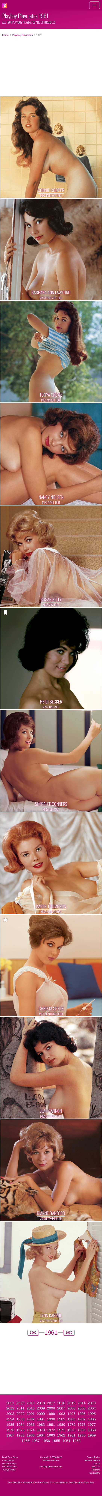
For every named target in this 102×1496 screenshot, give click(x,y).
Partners (96, 1470)
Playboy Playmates (22, 35)
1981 (51, 1425)
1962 (61, 1435)
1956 (46, 1441)
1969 (81, 1430)
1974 (31, 1430)
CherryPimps (8, 1460)
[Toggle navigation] (94, 5)
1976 (10, 1430)
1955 (56, 1441)
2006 (71, 1408)
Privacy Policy (93, 1457)
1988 (71, 1419)
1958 (26, 1441)
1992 (31, 1419)
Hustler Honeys (9, 1463)
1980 (61, 1425)
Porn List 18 (55, 1482)
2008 (51, 1408)
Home (5, 35)
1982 (41, 1425)
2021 (10, 1403)
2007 (61, 1408)
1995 (92, 1414)
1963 (51, 1435)
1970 (71, 1430)
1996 (81, 1414)
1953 (76, 1441)
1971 (61, 1430)
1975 (20, 1430)
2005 (81, 1408)
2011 (20, 1408)
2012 (10, 1408)
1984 (20, 1425)
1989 (61, 1419)
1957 (36, 1441)
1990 (51, 1419)
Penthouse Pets (9, 1466)
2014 (81, 1403)
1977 (92, 1425)
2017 (51, 1403)
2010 (31, 1408)
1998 (61, 1414)
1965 (31, 1435)
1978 (81, 1425)
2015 (71, 1403)
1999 (51, 1414)
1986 (92, 1419)
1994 (10, 1419)
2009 (41, 1408)
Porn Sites (13, 1482)
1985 (10, 1425)
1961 (71, 1435)
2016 (61, 1403)
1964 (41, 1435)
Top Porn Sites (41, 1482)
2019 (31, 1403)
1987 (81, 1419)
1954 (66, 1441)
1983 (31, 1425)
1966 (20, 1435)
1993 (20, 1419)
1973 (41, 1430)
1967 (10, 1435)
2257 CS (96, 1466)
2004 (92, 1408)
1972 (51, 1430)
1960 (81, 1435)
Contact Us (94, 1473)
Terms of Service (92, 1460)
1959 (92, 1435)
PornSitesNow (26, 1482)
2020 (20, 1403)
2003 (10, 1414)
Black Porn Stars (10, 1457)
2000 (41, 1414)
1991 (41, 1419)
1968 (92, 1430)
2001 (31, 1414)
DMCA (97, 1463)
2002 (20, 1414)
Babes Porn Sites (70, 1482)
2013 (92, 1403)
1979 (71, 1425)
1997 (71, 1414)
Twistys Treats (9, 1470)
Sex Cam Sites (87, 1482)
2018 (41, 1403)
